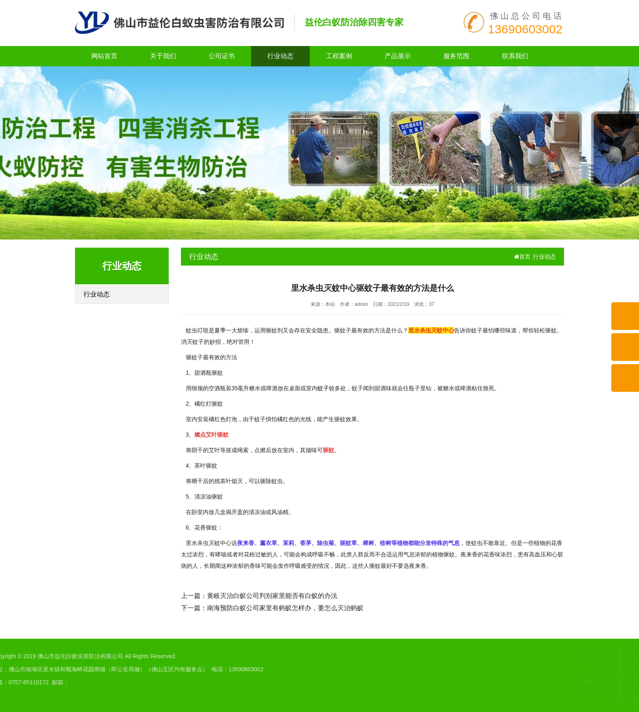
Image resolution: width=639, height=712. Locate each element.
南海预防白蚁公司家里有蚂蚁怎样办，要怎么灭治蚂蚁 (285, 607)
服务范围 (456, 56)
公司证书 (222, 56)
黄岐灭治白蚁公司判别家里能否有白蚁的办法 (272, 595)
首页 (522, 256)
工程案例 (339, 56)
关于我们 (163, 56)
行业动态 (280, 56)
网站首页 (104, 56)
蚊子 (323, 388)
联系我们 (515, 56)
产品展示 (398, 56)
